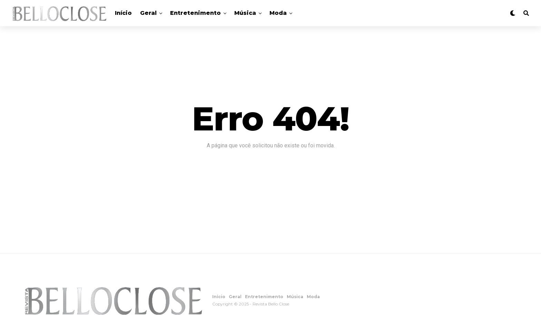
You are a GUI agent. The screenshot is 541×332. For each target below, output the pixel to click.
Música (245, 13)
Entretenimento (195, 13)
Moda (278, 13)
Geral (148, 13)
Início (123, 13)
